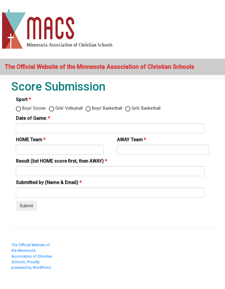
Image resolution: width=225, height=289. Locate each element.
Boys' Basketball (107, 108)
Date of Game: (31, 118)
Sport (22, 99)
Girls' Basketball (146, 108)
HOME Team (29, 139)
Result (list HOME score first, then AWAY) (60, 161)
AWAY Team (130, 139)
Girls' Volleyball (69, 108)
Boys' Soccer (34, 108)
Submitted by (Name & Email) (47, 182)
